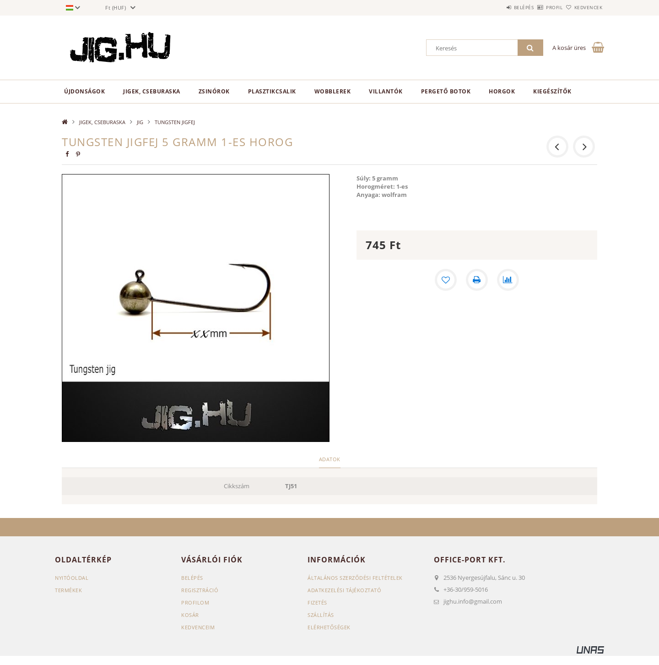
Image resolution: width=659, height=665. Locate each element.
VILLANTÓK (386, 91)
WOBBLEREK (332, 91)
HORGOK (502, 91)
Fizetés (317, 602)
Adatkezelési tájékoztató (344, 590)
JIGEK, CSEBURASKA (151, 91)
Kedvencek (583, 7)
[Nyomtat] (477, 280)
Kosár (190, 614)
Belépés (498, 7)
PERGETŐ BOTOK (446, 91)
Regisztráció (199, 590)
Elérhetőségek (329, 627)
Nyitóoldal (71, 577)
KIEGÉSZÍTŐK (552, 91)
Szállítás (321, 614)
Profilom (195, 602)
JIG (140, 122)
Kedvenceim (198, 627)
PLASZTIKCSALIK (272, 91)
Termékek (68, 590)
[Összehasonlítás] (508, 280)
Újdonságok (84, 91)
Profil (539, 7)
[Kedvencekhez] (446, 280)
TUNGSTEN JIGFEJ (175, 122)
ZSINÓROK (214, 91)
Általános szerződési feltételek (355, 577)
